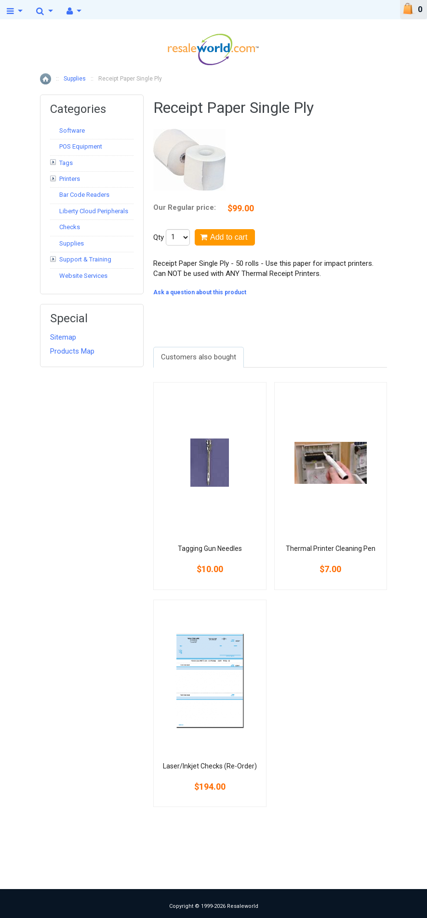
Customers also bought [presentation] (198, 357)
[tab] (198, 357)
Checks (69, 227)
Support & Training (85, 259)
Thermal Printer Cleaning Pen (330, 548)
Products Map (72, 351)
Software (72, 130)
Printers (69, 178)
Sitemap (63, 337)
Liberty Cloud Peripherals (93, 211)
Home (45, 78)
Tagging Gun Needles (210, 548)
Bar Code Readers (84, 194)
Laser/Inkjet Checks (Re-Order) (210, 766)
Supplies (75, 78)
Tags (66, 162)
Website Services (83, 275)
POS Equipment (80, 146)
